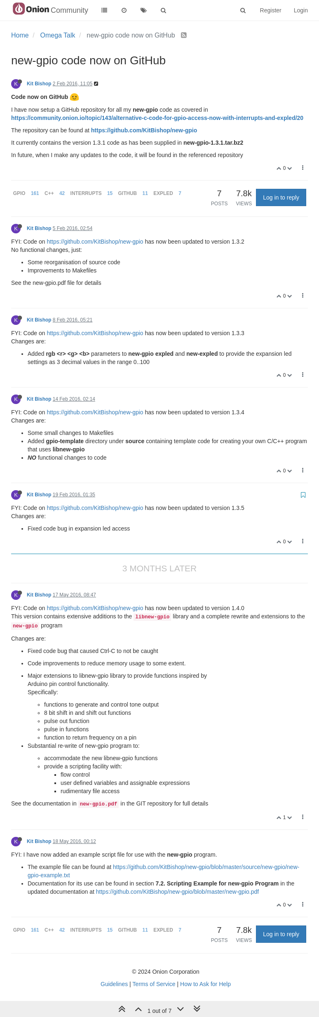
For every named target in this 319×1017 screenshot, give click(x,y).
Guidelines (114, 984)
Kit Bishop (39, 84)
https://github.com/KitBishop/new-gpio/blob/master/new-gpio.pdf (177, 891)
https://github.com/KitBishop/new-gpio (144, 130)
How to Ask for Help (205, 984)
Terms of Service (153, 984)
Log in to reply (281, 197)
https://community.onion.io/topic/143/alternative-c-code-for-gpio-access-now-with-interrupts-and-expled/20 (157, 118)
